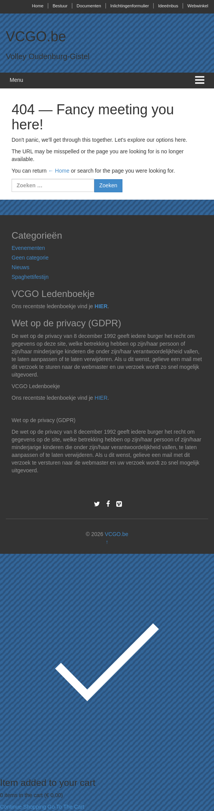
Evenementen (28, 248)
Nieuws (20, 267)
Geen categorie (30, 257)
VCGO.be (36, 36)
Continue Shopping (23, 807)
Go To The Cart (66, 807)
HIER (101, 306)
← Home (58, 171)
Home (38, 5)
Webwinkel (197, 5)
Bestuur (60, 5)
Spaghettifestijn (30, 277)
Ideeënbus (168, 5)
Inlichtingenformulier (129, 5)
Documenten (88, 5)
